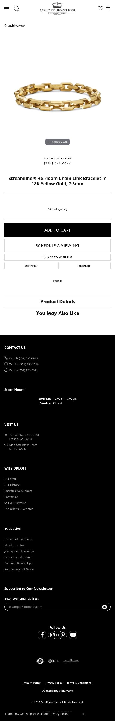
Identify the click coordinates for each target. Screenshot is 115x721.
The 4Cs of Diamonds (18, 539)
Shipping (30, 265)
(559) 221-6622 (57, 163)
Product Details (57, 301)
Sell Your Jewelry (15, 503)
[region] (57, 94)
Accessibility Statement (57, 691)
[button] (16, 8)
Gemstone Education (18, 557)
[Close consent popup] (83, 714)
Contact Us (11, 497)
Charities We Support (18, 491)
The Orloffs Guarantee (18, 509)
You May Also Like (57, 313)
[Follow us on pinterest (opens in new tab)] (62, 635)
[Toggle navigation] (7, 8)
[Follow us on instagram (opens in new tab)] (52, 635)
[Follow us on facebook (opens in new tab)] (42, 635)
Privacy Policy (53, 683)
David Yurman (16, 25)
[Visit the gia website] (53, 661)
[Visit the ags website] (71, 661)
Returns (85, 265)
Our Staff (10, 479)
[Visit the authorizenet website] (40, 661)
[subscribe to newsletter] (104, 607)
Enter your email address (21, 598)
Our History (11, 485)
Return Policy (32, 683)
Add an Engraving (57, 209)
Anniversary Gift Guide (19, 569)
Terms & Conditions (79, 683)
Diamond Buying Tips (18, 563)
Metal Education (14, 545)
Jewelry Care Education (19, 551)
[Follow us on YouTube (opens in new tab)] (73, 635)
